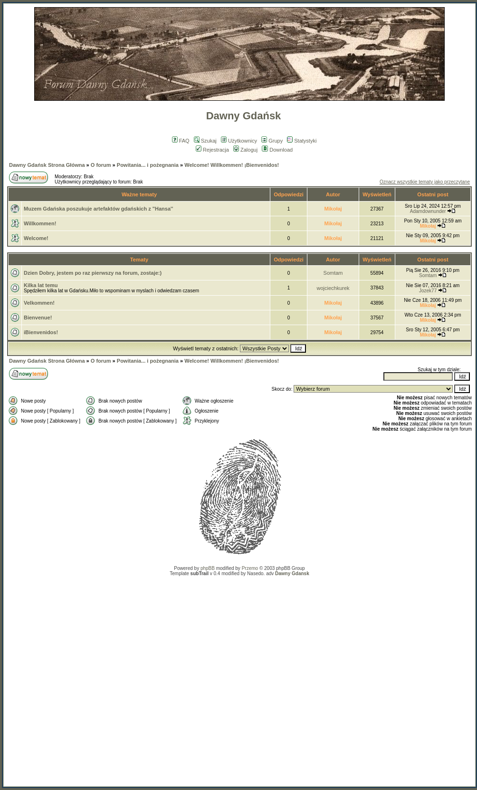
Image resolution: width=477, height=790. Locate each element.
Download (277, 150)
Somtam (333, 273)
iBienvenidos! (41, 332)
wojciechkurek (333, 288)
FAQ (181, 141)
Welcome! (36, 238)
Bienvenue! (38, 317)
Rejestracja (212, 150)
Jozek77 (428, 290)
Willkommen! (40, 223)
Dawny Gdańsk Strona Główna (47, 165)
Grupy (272, 141)
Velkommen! (39, 303)
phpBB (207, 568)
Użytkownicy (239, 141)
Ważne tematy (139, 194)
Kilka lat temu (41, 285)
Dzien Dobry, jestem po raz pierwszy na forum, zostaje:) (93, 273)
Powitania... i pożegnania (148, 165)
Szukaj (205, 141)
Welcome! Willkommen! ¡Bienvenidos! (231, 165)
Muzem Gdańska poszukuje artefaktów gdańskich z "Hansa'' (98, 209)
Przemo (250, 568)
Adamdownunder (428, 211)
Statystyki (301, 141)
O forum (101, 165)
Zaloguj (245, 150)
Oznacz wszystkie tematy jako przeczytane (425, 181)
